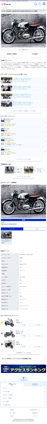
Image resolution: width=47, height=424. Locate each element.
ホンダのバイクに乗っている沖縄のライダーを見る (23, 111)
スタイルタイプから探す (7, 394)
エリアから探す (5, 401)
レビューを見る (37, 324)
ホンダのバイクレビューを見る (23, 159)
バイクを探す (22, 324)
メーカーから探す (6, 391)
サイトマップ (35, 416)
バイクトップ (5, 388)
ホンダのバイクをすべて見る (23, 176)
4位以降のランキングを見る (23, 352)
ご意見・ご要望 (12, 412)
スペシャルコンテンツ (34, 384)
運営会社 (12, 416)
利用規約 (12, 409)
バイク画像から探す (6, 404)
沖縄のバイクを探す (12, 384)
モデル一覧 (12, 228)
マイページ (39, 5)
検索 (35, 5)
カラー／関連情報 (35, 228)
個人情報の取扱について (35, 409)
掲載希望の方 (35, 412)
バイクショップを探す (7, 398)
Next (44, 169)
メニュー (44, 5)
